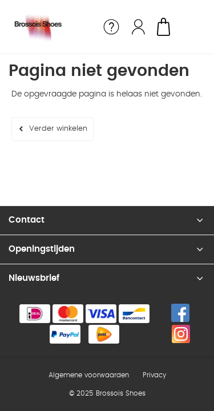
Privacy (154, 375)
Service (111, 27)
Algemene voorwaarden (89, 375)
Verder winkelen (58, 128)
